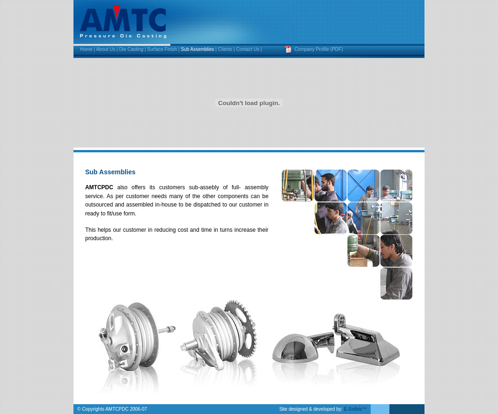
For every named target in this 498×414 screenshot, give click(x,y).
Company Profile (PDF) (318, 49)
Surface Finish (162, 49)
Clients (225, 49)
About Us (105, 49)
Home (86, 49)
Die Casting (131, 49)
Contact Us (247, 49)
